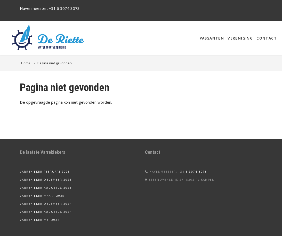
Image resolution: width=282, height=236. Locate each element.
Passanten (212, 38)
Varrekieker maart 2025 (42, 195)
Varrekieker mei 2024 (40, 220)
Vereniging (240, 38)
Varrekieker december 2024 (46, 203)
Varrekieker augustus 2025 (46, 187)
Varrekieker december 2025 (46, 179)
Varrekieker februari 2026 (45, 171)
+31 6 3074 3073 (64, 8)
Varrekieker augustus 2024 (46, 212)
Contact (266, 38)
